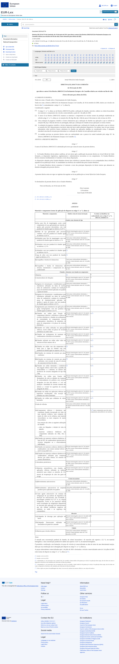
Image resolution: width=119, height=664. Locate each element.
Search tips (25, 26)
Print (114, 19)
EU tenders (83, 597)
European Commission (86, 625)
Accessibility (44, 606)
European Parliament (85, 619)
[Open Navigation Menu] (10, 23)
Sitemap (43, 588)
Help (108, 19)
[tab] (73, 50)
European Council (84, 621)
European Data (84, 595)
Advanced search (113, 26)
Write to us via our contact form (49, 623)
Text (5, 34)
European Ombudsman (86, 641)
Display (73, 69)
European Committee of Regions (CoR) (90, 637)
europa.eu (14, 619)
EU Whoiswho (83, 601)
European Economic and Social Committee (91, 635)
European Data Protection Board (88, 645)
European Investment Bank (87, 639)
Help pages (44, 584)
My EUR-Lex (103, 5)
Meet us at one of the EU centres (49, 625)
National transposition (10, 40)
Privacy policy (44, 641)
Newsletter (83, 586)
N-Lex (81, 606)
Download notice (9, 48)
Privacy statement (45, 608)
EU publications (84, 603)
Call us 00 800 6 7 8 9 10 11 (48, 619)
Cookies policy (45, 604)
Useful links (83, 588)
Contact (43, 586)
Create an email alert (10, 53)
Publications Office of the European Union (27, 584)
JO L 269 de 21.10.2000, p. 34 (44, 195)
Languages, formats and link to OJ (44, 50)
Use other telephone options (48, 621)
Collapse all (111, 47)
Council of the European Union (88, 623)
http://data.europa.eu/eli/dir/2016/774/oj (47, 44)
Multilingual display (39, 65)
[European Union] (6, 616)
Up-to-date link (8, 45)
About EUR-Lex (84, 584)
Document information (10, 37)
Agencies (82, 651)
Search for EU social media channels (50, 632)
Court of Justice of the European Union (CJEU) (92, 627)
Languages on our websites (48, 639)
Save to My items (9, 50)
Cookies (43, 644)
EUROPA (5, 18)
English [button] (114, 5)
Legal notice (44, 602)
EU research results (85, 599)
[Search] (116, 23)
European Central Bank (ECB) (87, 629)
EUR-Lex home (12, 18)
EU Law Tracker (84, 608)
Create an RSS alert (10, 55)
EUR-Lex (7, 12)
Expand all (103, 47)
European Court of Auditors (87, 631)
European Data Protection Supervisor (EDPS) (91, 643)
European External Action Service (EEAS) (90, 633)
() (43, 103)
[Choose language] (41, 69)
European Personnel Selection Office (89, 647)
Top (36, 570)
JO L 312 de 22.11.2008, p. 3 (44, 197)
